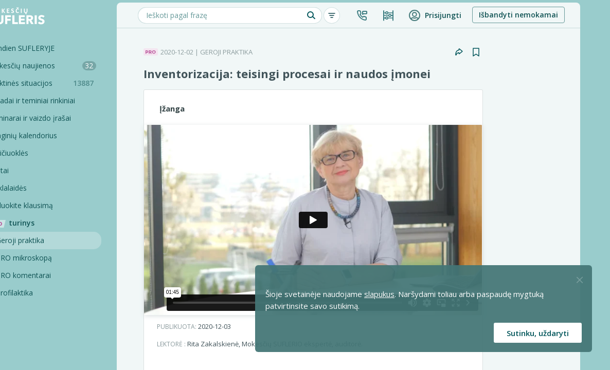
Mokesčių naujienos (69, 65)
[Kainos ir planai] (415, 15)
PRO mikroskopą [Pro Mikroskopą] (51, 258)
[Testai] (64, 170)
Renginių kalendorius (49, 135)
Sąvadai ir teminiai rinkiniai (58, 100)
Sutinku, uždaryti (538, 333)
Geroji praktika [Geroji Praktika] (47, 240)
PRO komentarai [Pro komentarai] (50, 275)
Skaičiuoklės (35, 153)
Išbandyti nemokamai (545, 15)
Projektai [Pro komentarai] (38, 345)
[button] (389, 15)
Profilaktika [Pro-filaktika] (41, 293)
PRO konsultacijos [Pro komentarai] (53, 310)
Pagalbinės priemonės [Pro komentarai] (60, 327)
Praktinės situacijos (72, 83)
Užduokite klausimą (47, 205)
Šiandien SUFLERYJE (48, 48)
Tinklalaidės (34, 188)
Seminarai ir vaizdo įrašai (56, 118)
